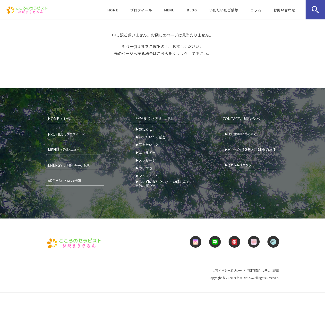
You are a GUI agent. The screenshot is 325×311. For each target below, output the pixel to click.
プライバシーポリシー (227, 270)
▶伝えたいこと (147, 144)
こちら (162, 53)
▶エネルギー (145, 152)
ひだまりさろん (155, 118)
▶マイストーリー (148, 175)
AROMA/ (66, 181)
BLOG (192, 10)
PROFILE (67, 134)
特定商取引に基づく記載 (263, 270)
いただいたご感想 (223, 10)
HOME (112, 10)
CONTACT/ (243, 118)
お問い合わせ (284, 10)
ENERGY (70, 165)
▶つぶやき (143, 168)
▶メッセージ (145, 160)
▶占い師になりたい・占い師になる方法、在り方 (162, 183)
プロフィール (141, 10)
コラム (255, 10)
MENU (169, 10)
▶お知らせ (143, 129)
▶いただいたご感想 (150, 136)
